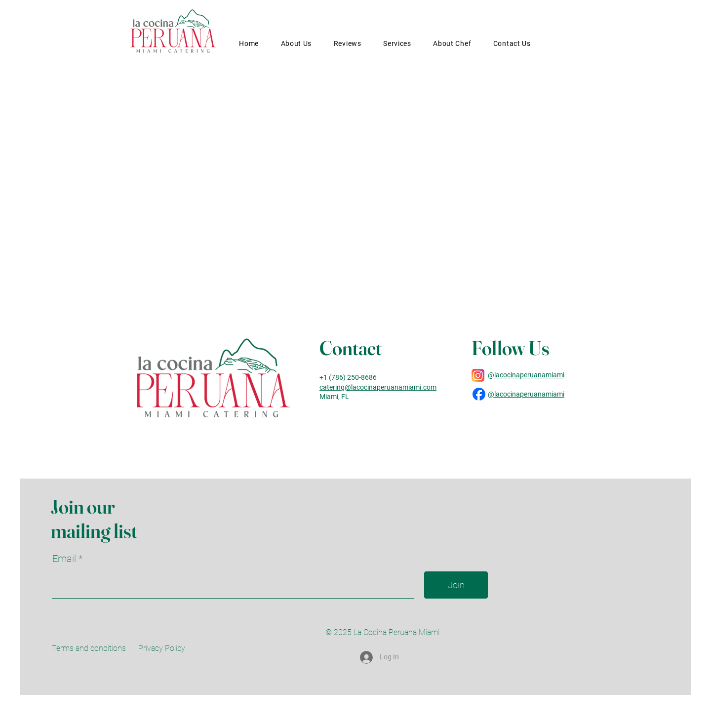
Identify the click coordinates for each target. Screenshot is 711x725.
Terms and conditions (89, 648)
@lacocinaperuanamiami (526, 375)
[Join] (456, 585)
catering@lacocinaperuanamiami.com (377, 387)
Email (65, 559)
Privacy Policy (161, 648)
